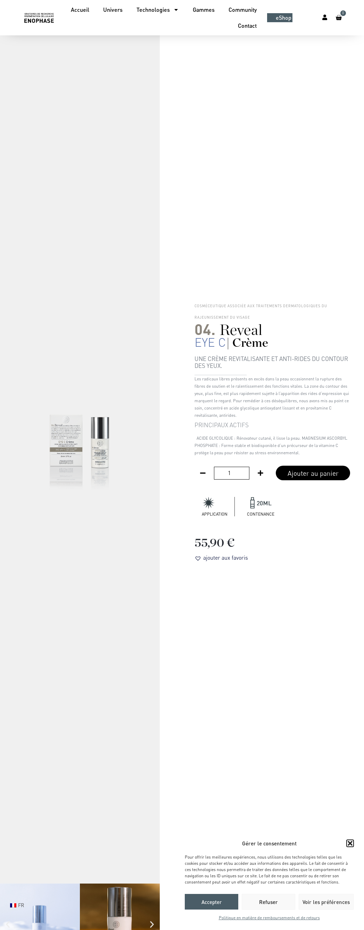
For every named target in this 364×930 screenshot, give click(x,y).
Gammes (204, 9)
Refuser (268, 902)
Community (243, 9)
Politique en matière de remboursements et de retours (269, 917)
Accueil (80, 9)
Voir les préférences (326, 902)
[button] (350, 843)
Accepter (211, 902)
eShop (283, 17)
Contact (247, 25)
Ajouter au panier (313, 473)
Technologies (157, 9)
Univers (113, 9)
